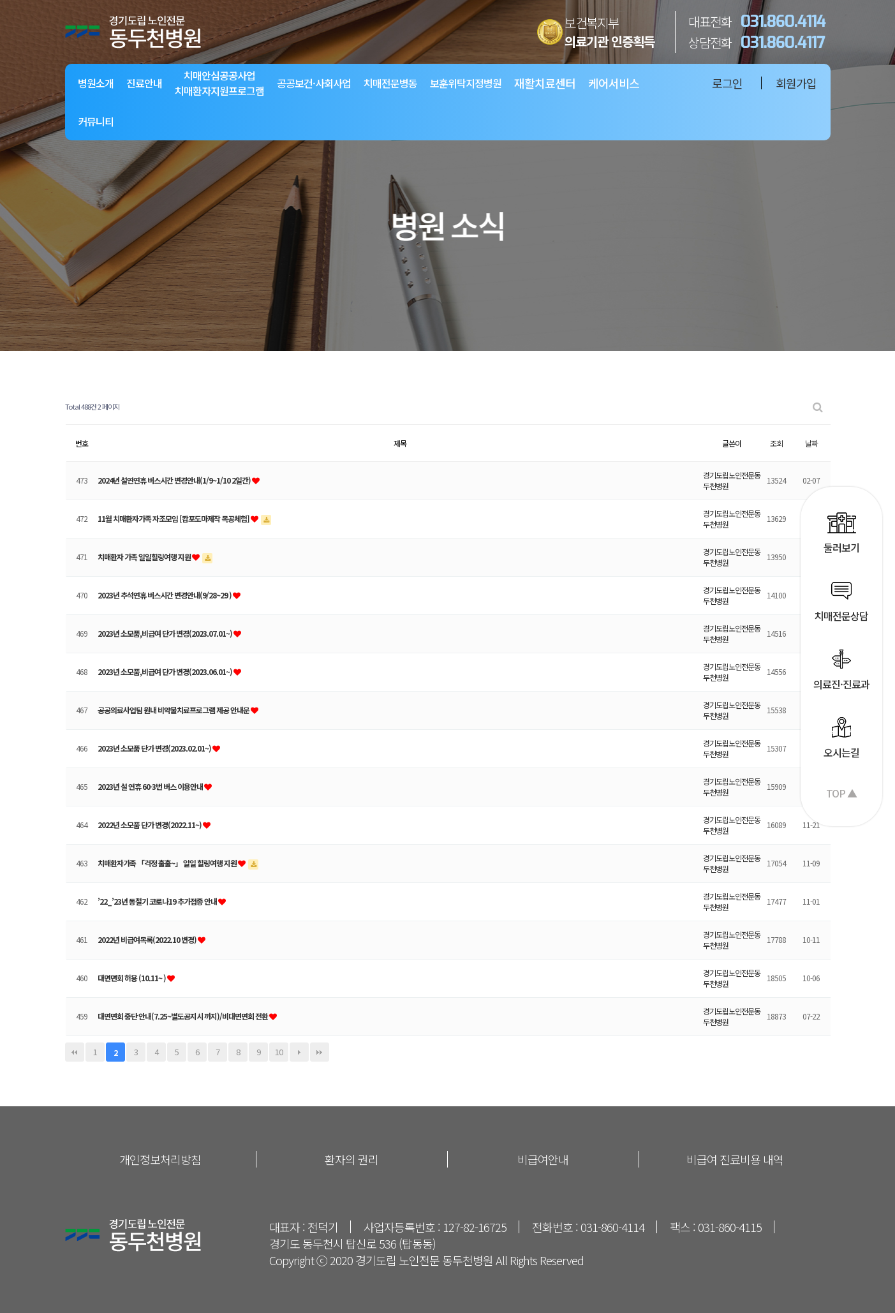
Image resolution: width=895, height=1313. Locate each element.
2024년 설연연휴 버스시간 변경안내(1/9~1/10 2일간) (175, 480)
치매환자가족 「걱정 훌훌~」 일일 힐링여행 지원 (168, 862)
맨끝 (319, 1052)
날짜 (811, 443)
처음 (74, 1052)
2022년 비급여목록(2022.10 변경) (148, 939)
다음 (299, 1052)
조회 (776, 443)
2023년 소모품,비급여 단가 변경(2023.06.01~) (165, 671)
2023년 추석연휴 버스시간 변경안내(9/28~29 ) (165, 595)
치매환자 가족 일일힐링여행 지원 (145, 556)
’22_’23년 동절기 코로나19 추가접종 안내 (158, 901)
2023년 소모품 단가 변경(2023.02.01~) (155, 748)
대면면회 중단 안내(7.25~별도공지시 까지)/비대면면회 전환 (183, 1016)
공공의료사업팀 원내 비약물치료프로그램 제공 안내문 (174, 709)
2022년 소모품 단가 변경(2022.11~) (150, 824)
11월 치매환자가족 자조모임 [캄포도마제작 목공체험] (174, 518)
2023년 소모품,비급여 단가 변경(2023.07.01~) (165, 633)
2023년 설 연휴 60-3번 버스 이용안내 (151, 786)
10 (279, 1052)
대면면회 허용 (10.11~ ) (132, 977)
